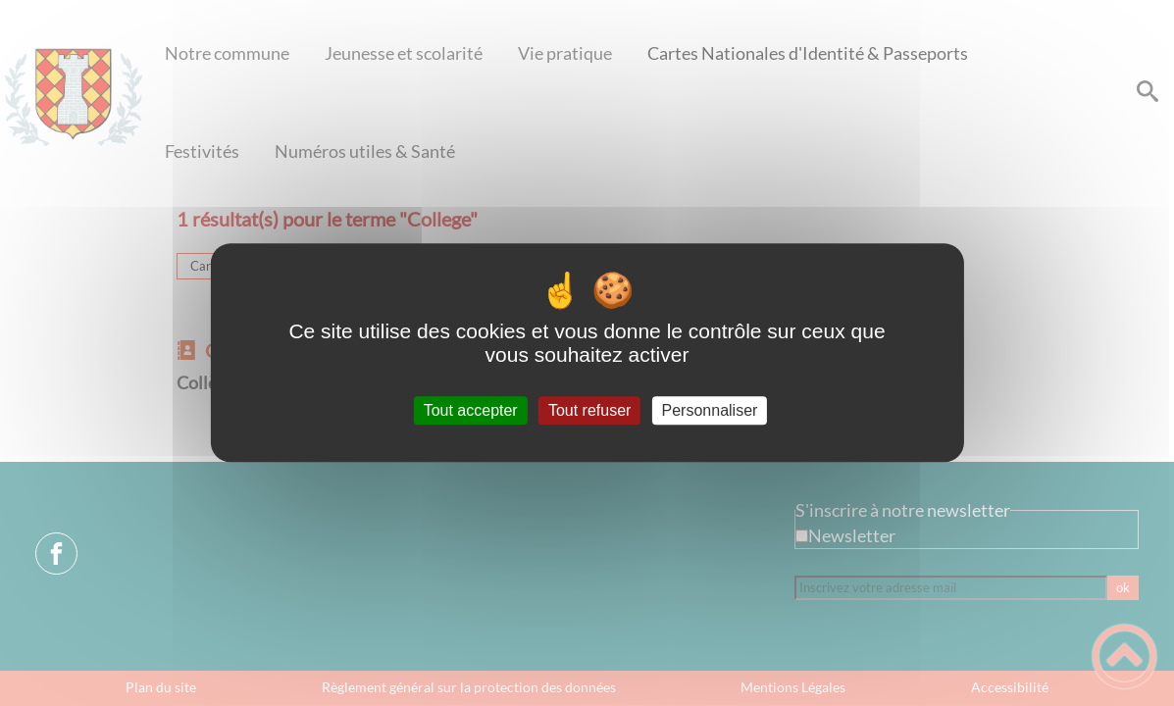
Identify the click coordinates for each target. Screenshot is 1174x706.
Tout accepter (471, 410)
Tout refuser (589, 410)
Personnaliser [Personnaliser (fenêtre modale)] (710, 410)
